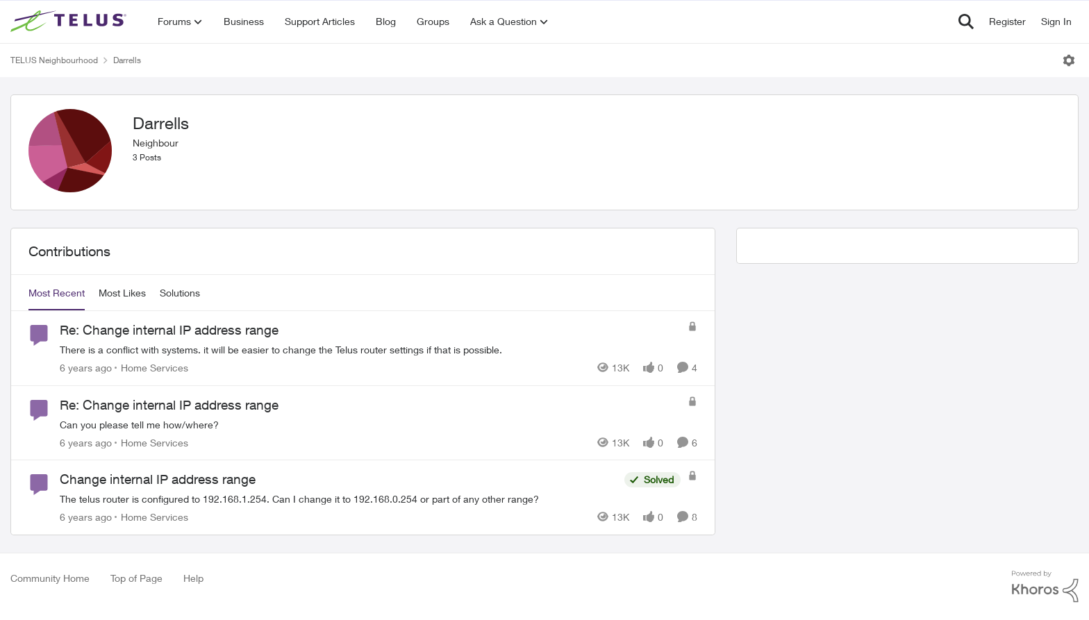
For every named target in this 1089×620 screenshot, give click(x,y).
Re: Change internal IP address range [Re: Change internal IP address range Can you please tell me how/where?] (169, 404)
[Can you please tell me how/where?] (370, 424)
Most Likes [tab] (122, 293)
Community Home (50, 578)
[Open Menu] (1069, 60)
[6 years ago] (86, 367)
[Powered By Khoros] (1045, 587)
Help (193, 578)
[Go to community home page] (70, 21)
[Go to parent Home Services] (151, 367)
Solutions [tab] (180, 293)
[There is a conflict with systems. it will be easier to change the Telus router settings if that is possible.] (370, 349)
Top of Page (136, 578)
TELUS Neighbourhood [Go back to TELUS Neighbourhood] (54, 60)
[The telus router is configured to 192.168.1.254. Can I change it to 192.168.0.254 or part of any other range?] (338, 499)
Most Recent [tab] (56, 293)
